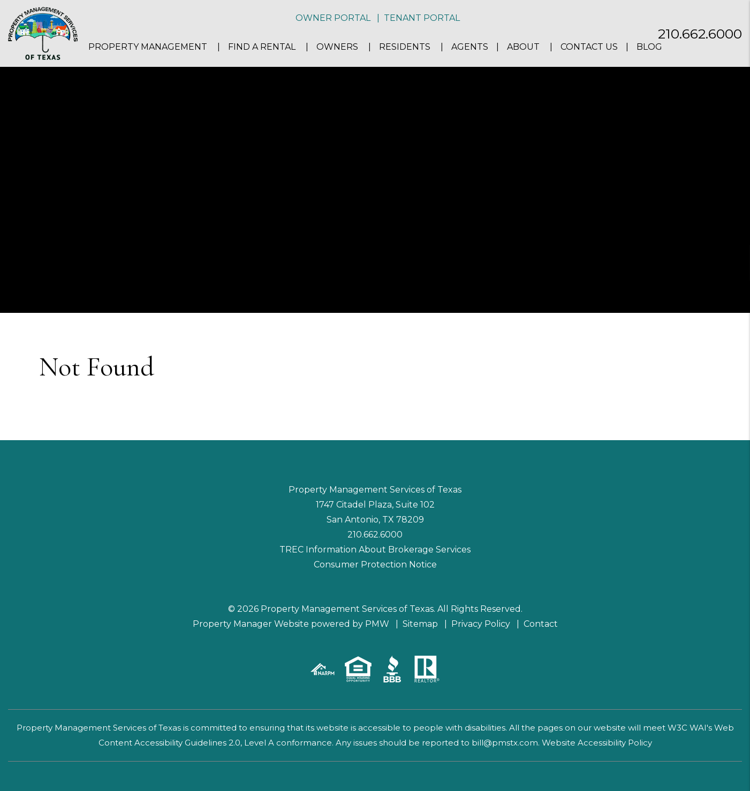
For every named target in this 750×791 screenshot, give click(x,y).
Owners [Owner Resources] (337, 47)
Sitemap (420, 624)
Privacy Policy (480, 624)
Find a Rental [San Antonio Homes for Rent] (262, 47)
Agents (469, 47)
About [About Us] (523, 47)
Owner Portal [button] (333, 18)
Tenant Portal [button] (422, 18)
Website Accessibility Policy (597, 743)
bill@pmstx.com (505, 743)
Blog (649, 47)
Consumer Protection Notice (375, 564)
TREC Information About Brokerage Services (375, 549)
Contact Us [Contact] (589, 47)
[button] (732, 263)
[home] (43, 33)
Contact (541, 624)
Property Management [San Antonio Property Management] (147, 47)
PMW (377, 624)
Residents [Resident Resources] (404, 47)
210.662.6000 (700, 34)
